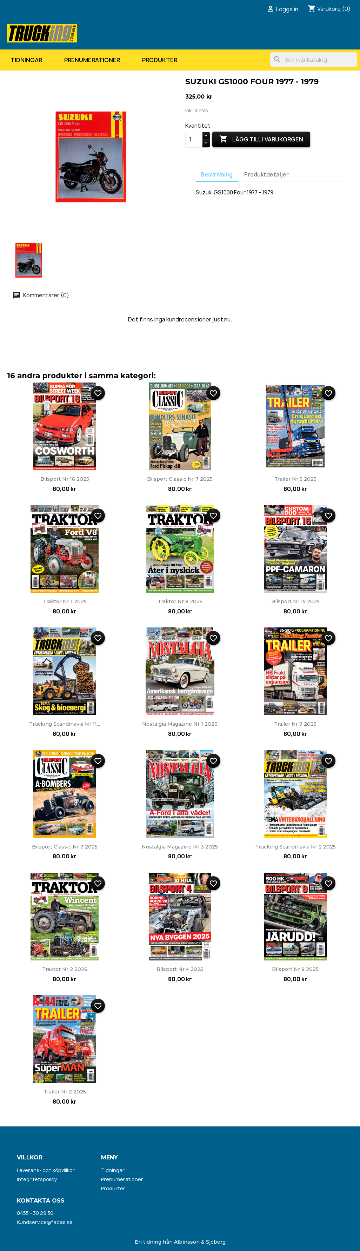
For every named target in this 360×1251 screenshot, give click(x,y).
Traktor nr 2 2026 (64, 969)
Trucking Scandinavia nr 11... (64, 724)
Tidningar (26, 60)
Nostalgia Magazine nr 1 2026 (180, 724)
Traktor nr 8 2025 (180, 601)
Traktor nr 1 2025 (65, 601)
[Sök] (313, 59)
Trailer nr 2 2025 (65, 1092)
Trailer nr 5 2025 (295, 479)
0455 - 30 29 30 (35, 1213)
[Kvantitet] (194, 139)
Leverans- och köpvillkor (46, 1170)
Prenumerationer (92, 60)
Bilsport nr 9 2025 (295, 969)
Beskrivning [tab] (217, 174)
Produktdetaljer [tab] (266, 174)
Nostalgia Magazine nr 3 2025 (180, 847)
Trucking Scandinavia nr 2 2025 (295, 847)
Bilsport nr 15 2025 (295, 601)
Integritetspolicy (37, 1179)
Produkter (159, 60)
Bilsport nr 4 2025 (179, 969)
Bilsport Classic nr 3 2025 (65, 847)
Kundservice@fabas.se (45, 1222)
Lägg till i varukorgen (261, 139)
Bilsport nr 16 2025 (64, 479)
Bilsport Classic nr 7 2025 (180, 479)
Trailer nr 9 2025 (295, 724)
